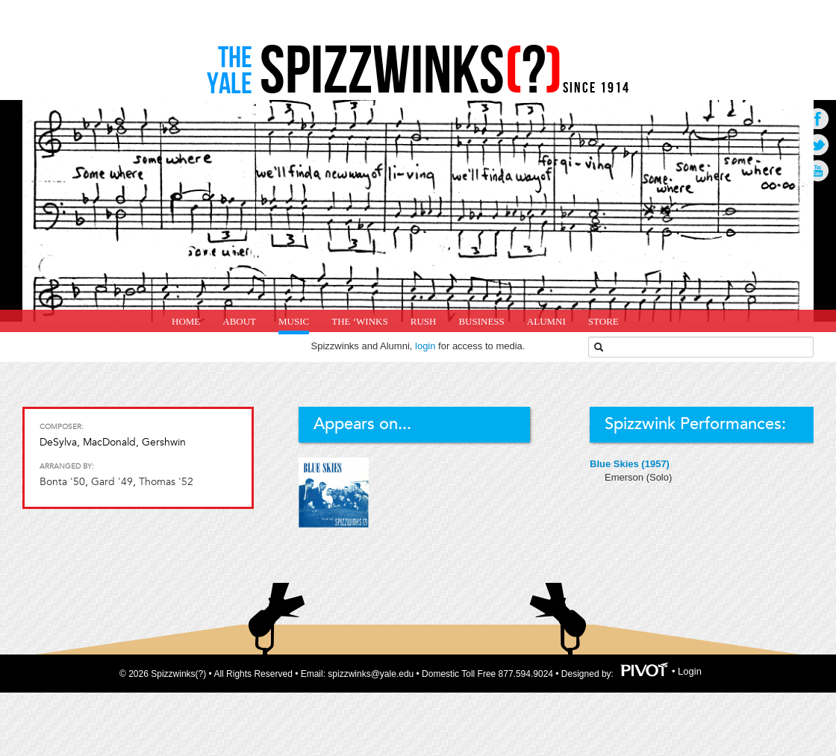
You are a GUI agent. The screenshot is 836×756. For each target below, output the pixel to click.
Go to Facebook (818, 118)
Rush (424, 321)
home (186, 321)
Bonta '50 (62, 481)
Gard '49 (112, 481)
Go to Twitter (818, 144)
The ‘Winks (359, 321)
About (239, 321)
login (425, 346)
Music (293, 321)
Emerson (625, 477)
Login (690, 672)
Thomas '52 (166, 481)
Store (603, 321)
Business (481, 321)
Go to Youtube (818, 170)
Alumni (546, 321)
